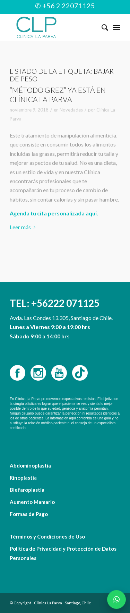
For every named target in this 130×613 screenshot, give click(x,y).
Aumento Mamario (32, 502)
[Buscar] (101, 27)
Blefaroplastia (27, 490)
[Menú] (116, 27)
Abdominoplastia (30, 465)
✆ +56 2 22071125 (65, 5)
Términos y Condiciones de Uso (47, 536)
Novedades (71, 110)
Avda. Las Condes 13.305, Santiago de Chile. (61, 317)
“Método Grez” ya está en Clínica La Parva (58, 95)
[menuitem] (101, 27)
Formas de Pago (29, 514)
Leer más (24, 227)
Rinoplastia (23, 477)
